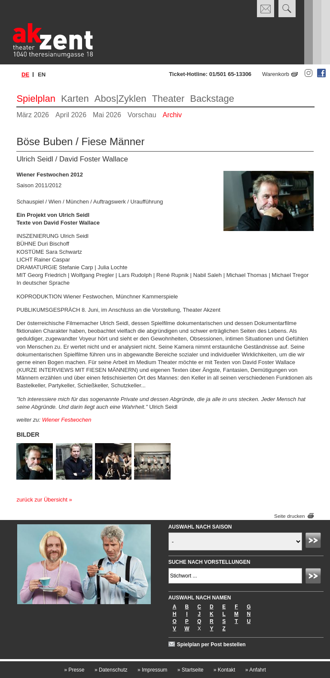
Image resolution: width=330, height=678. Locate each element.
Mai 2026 (107, 115)
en (42, 74)
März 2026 (32, 115)
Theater (168, 98)
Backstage (212, 98)
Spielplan (35, 98)
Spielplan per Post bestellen (211, 645)
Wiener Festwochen (67, 420)
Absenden (315, 541)
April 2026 (70, 115)
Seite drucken (289, 516)
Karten (75, 98)
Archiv (172, 115)
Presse (74, 670)
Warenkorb (275, 74)
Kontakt (224, 670)
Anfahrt (255, 670)
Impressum (152, 670)
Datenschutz (111, 670)
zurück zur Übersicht (41, 499)
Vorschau (142, 115)
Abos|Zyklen (121, 98)
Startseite (190, 670)
